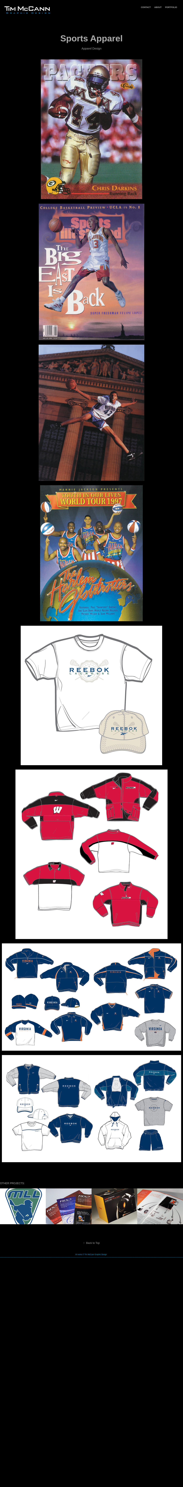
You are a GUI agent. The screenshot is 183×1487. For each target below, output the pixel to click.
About (158, 7)
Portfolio (171, 7)
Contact (146, 7)
